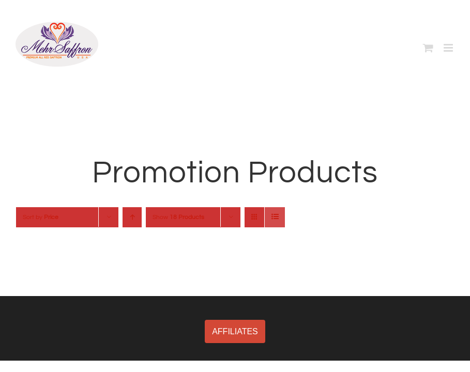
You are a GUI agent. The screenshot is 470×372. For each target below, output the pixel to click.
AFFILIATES (235, 331)
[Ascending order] (132, 217)
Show (178, 217)
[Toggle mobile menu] (449, 47)
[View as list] (275, 217)
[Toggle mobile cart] (428, 47)
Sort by (40, 217)
